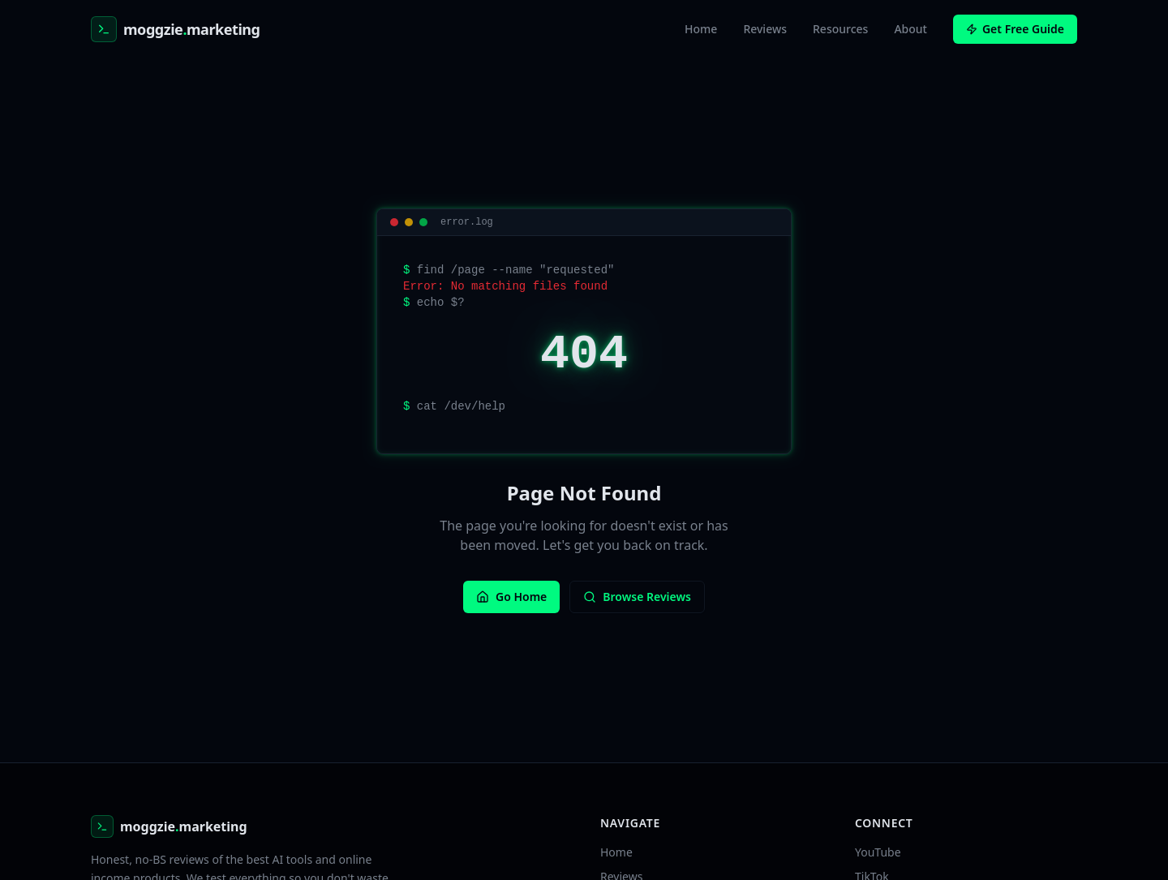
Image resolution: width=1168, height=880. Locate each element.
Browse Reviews (637, 596)
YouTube (878, 852)
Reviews (765, 28)
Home (701, 28)
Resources (840, 28)
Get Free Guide (1015, 28)
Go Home (511, 596)
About (910, 28)
